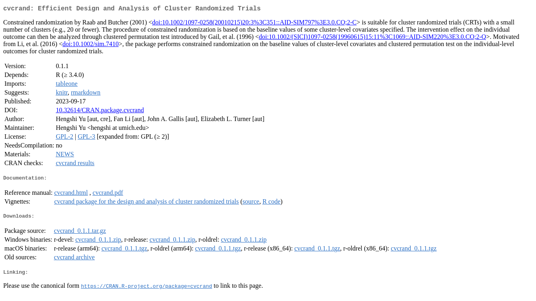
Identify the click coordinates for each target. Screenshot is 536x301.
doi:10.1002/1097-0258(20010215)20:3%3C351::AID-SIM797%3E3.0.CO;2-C (254, 23)
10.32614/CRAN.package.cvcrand (100, 111)
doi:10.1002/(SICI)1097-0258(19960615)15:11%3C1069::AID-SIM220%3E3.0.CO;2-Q (372, 38)
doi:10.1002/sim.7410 (90, 45)
